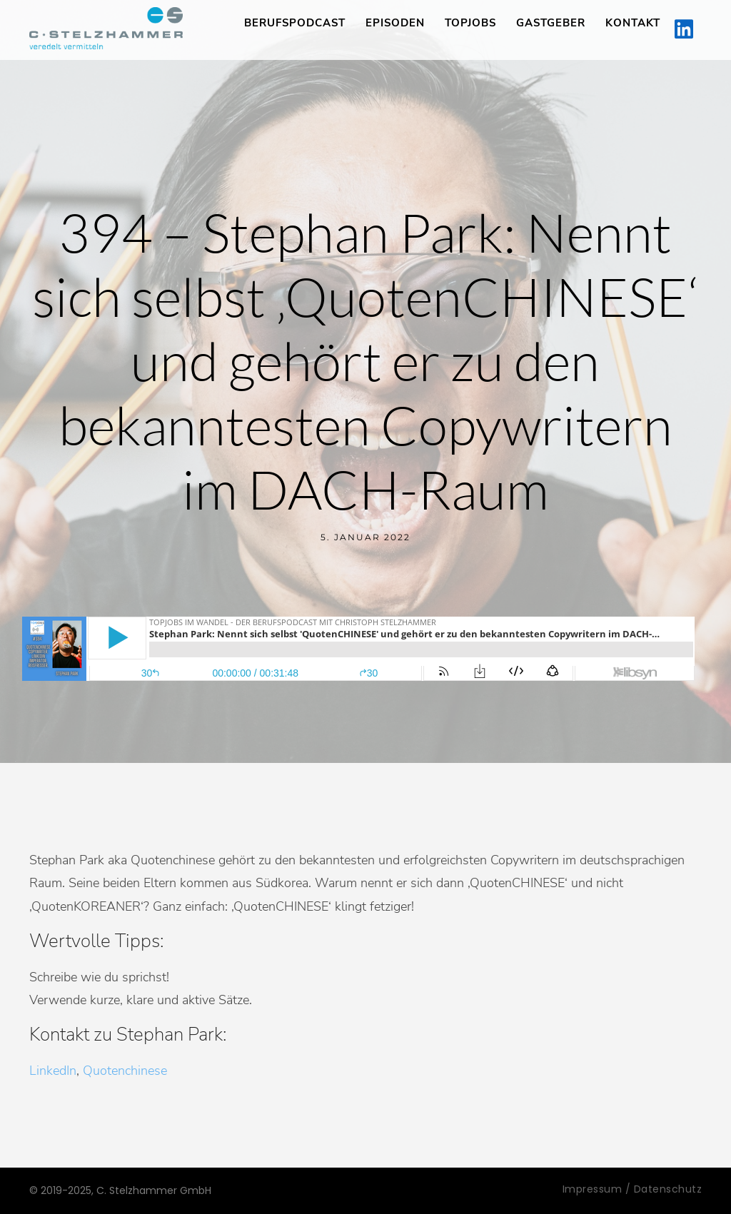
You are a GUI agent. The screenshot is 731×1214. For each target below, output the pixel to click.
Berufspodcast (295, 23)
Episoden (395, 23)
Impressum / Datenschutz (632, 1189)
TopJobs (470, 23)
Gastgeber (550, 23)
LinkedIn (52, 1070)
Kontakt (632, 23)
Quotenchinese (125, 1070)
